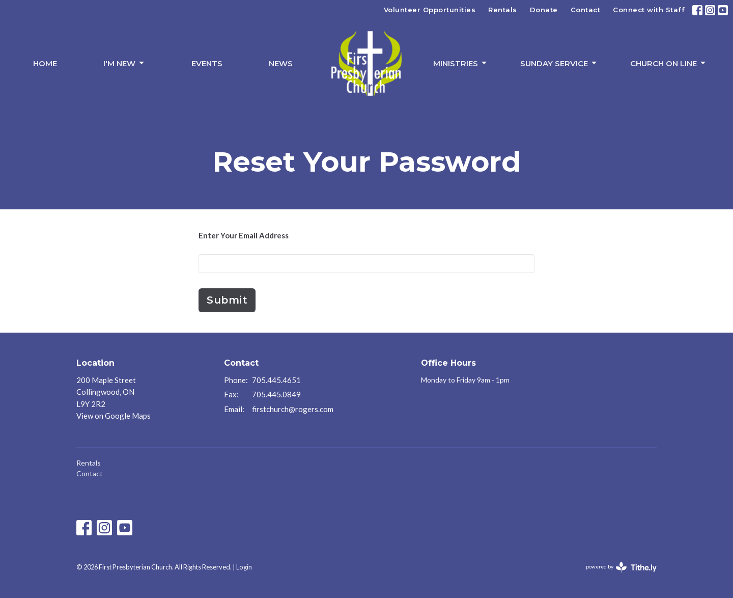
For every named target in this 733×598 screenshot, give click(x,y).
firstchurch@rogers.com (292, 409)
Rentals (502, 10)
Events (206, 63)
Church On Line (668, 63)
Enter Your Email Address (244, 235)
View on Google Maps (113, 415)
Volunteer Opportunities (430, 10)
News (281, 63)
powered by (621, 567)
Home (45, 63)
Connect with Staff (649, 10)
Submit (227, 300)
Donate (544, 10)
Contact (586, 10)
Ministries (460, 63)
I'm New (124, 63)
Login (244, 567)
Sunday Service (559, 63)
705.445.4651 (276, 380)
